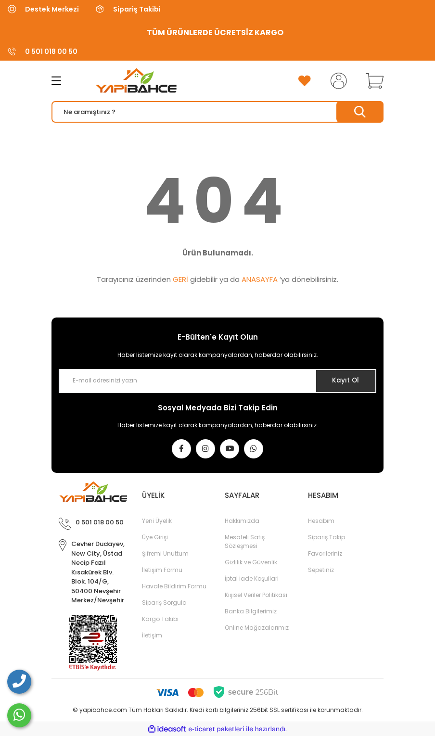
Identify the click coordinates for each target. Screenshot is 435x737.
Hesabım (321, 522)
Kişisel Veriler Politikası (256, 596)
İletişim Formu (162, 571)
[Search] (217, 112)
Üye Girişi (155, 538)
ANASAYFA (260, 279)
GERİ (180, 279)
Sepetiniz (321, 571)
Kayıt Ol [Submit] (344, 380)
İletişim (152, 636)
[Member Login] (337, 80)
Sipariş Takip (326, 538)
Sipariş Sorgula (164, 603)
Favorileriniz (325, 554)
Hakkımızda (242, 522)
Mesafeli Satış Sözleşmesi (245, 542)
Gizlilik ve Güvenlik (251, 563)
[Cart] (372, 80)
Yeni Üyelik (157, 522)
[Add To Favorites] (304, 80)
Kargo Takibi (160, 620)
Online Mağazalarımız (257, 628)
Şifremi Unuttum (165, 554)
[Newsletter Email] (217, 381)
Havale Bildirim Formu (174, 587)
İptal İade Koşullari (252, 579)
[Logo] (127, 80)
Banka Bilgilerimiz (251, 612)
